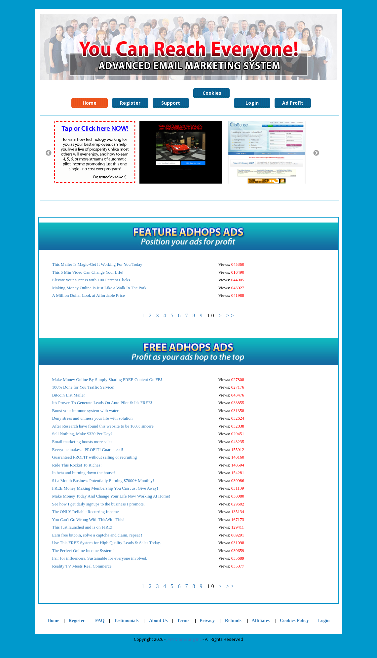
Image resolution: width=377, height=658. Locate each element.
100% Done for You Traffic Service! (83, 387)
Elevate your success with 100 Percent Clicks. (91, 279)
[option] (96, 152)
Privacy (207, 620)
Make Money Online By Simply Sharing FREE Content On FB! (107, 379)
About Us (158, 620)
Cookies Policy (211, 94)
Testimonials (126, 620)
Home (53, 620)
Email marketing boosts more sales (82, 441)
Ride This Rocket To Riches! (77, 465)
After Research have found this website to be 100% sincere (103, 426)
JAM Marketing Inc (184, 639)
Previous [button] (48, 153)
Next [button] (316, 153)
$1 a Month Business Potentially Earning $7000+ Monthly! (103, 480)
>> (230, 315)
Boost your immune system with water (85, 410)
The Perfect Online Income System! (83, 550)
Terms (183, 620)
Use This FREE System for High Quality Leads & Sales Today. (106, 542)
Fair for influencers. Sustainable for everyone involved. (99, 558)
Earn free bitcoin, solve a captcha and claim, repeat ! (97, 535)
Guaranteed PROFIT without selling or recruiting (94, 457)
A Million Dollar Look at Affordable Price (88, 295)
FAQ (100, 620)
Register (76, 620)
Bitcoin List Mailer (68, 395)
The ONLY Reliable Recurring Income (85, 511)
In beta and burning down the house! (83, 472)
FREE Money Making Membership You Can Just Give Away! (105, 488)
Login (324, 620)
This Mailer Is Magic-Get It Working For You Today (97, 264)
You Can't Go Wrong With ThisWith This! (88, 519)
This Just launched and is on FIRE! (82, 527)
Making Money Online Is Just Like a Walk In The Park (99, 287)
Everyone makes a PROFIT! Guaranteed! (87, 449)
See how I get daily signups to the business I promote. (98, 504)
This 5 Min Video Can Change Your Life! (88, 272)
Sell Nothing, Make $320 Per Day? (82, 433)
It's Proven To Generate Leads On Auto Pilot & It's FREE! (102, 402)
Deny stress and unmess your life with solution (92, 418)
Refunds (233, 620)
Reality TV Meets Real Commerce (82, 566)
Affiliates (261, 620)
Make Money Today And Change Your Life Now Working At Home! (111, 496)
